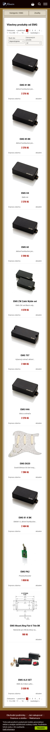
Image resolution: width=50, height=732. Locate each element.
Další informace (9, 729)
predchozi (20, 30)
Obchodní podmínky (16, 715)
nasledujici (35, 33)
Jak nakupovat (35, 715)
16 (22, 33)
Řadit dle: (12, 38)
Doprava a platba (18, 718)
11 (17, 33)
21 (28, 33)
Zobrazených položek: (30, 39)
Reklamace (34, 718)
